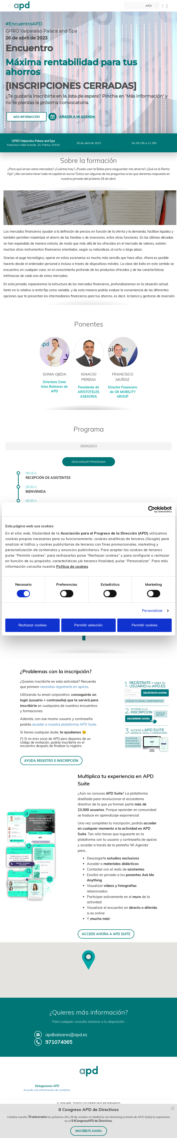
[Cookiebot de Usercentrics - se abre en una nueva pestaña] (151, 509)
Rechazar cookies (32, 625)
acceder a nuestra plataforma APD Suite (64, 724)
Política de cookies (72, 566)
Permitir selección (88, 625)
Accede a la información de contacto (47, 1090)
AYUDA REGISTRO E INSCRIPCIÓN (51, 761)
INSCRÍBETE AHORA (88, 1131)
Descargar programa (89, 461)
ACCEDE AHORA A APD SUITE (106, 934)
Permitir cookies (144, 625)
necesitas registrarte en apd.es (64, 687)
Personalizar (152, 610)
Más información (26, 117)
